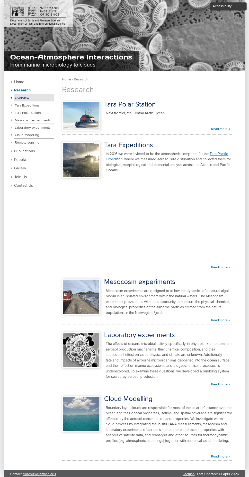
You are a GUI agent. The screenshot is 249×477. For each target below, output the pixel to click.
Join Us (20, 177)
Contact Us (23, 185)
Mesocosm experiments (33, 120)
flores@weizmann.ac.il (39, 474)
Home (19, 82)
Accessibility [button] (222, 6)
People (20, 159)
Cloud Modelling (27, 135)
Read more (219, 129)
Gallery (20, 168)
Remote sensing (27, 142)
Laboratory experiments (33, 128)
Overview (22, 98)
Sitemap (189, 474)
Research (22, 90)
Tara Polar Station (28, 113)
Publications (24, 151)
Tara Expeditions (27, 105)
